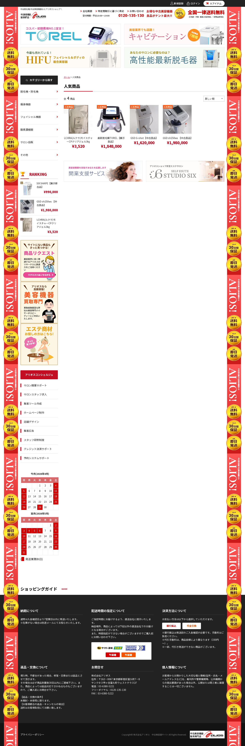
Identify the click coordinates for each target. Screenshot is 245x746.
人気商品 (69, 106)
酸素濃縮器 (26, 129)
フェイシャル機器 (30, 117)
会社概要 (87, 11)
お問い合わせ (137, 11)
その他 (24, 155)
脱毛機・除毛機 (29, 91)
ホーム (67, 77)
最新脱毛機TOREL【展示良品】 (111, 139)
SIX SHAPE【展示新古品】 (47, 185)
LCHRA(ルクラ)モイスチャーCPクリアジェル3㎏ (78, 139)
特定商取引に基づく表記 (111, 11)
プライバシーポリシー (32, 734)
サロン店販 (26, 142)
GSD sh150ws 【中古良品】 (177, 138)
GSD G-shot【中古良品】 (144, 138)
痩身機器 (25, 104)
